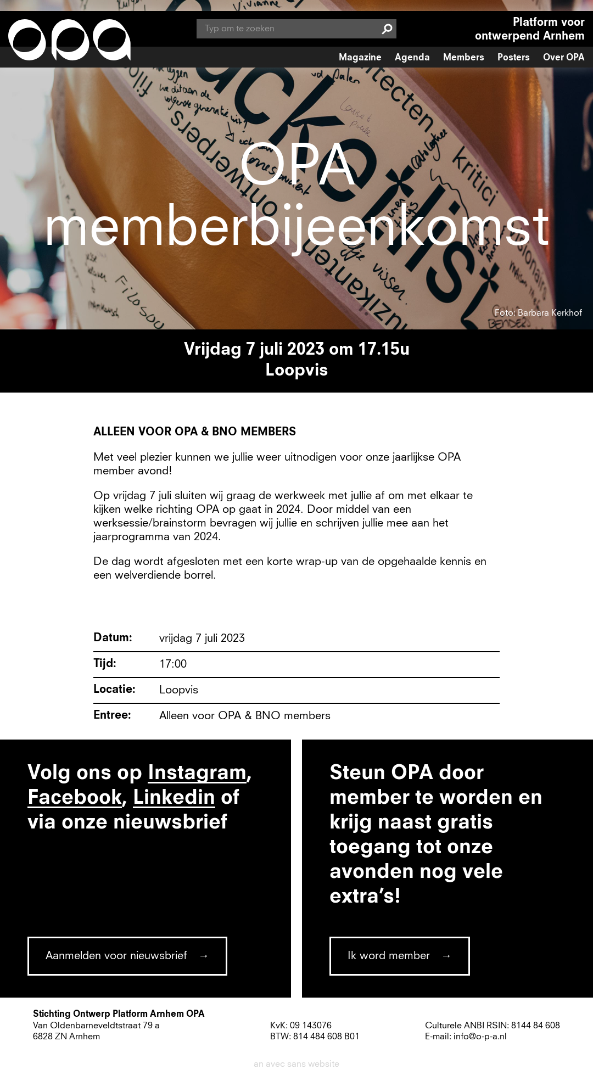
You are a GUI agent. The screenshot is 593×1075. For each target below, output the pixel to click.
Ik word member (389, 955)
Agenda (412, 58)
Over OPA (564, 58)
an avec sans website (296, 1064)
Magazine (360, 58)
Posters (513, 58)
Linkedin (174, 798)
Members (463, 58)
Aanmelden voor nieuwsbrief (116, 955)
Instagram (197, 773)
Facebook (74, 798)
